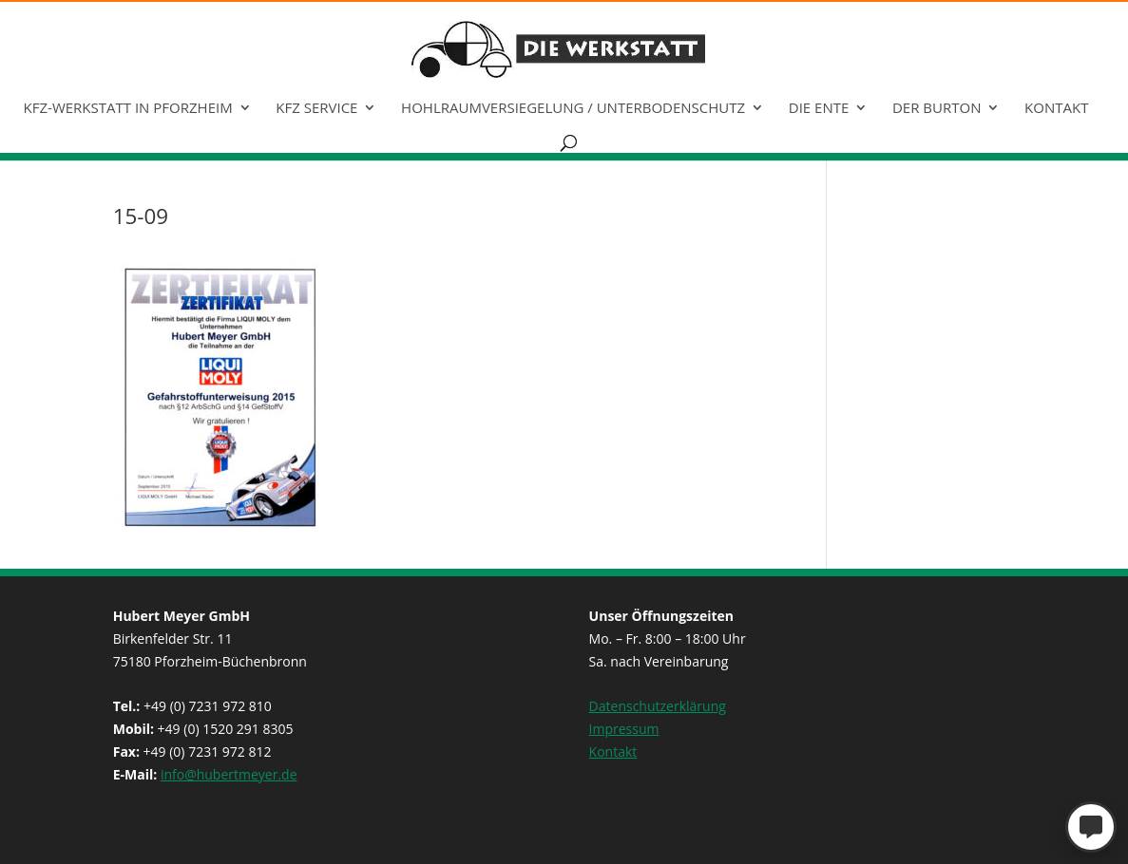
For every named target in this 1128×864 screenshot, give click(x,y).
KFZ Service (316, 109)
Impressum (624, 729)
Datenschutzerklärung (657, 706)
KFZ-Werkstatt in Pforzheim (128, 109)
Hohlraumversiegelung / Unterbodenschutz (573, 109)
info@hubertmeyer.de (229, 774)
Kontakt (1056, 109)
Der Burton (936, 109)
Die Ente (819, 109)
